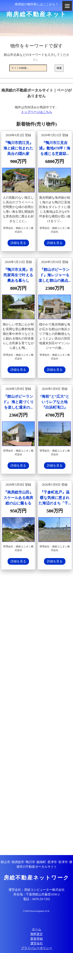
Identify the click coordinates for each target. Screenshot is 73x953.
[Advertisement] (36, 712)
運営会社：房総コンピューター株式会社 (37, 889)
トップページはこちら (36, 112)
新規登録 (36, 938)
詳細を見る (18, 242)
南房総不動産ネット (36, 14)
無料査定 (36, 934)
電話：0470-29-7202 (36, 899)
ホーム (36, 929)
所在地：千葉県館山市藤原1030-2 (36, 894)
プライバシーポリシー (36, 948)
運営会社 (36, 943)
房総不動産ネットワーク (36, 878)
